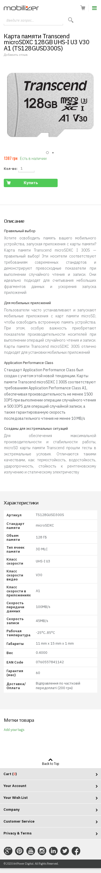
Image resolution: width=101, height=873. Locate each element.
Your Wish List (16, 797)
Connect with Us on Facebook (76, 851)
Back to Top (50, 763)
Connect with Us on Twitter (64, 851)
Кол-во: (11, 168)
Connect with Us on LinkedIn (53, 851)
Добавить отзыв (16, 55)
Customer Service (19, 821)
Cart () (10, 774)
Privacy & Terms (18, 833)
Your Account (15, 785)
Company (12, 809)
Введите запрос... (20, 20)
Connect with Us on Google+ (8, 851)
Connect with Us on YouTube (30, 851)
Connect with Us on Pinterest (19, 851)
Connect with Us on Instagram (42, 851)
